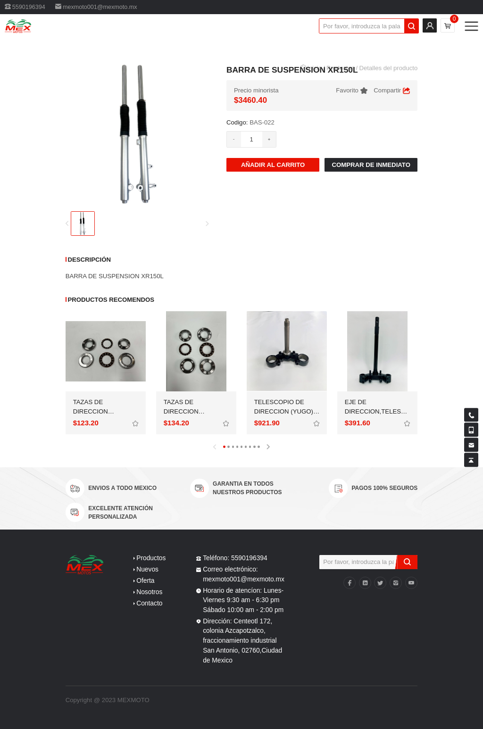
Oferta (145, 580)
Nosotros (149, 592)
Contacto (149, 603)
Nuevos (147, 569)
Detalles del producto (388, 78)
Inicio (314, 78)
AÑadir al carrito (273, 164)
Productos (340, 78)
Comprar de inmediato (371, 164)
